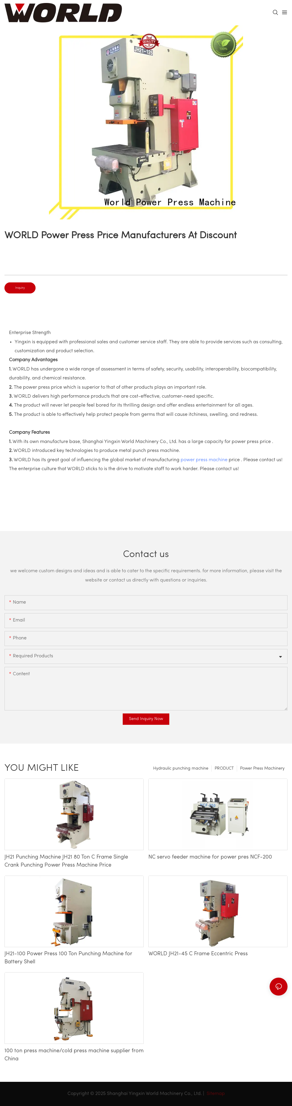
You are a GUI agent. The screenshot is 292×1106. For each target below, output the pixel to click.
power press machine (204, 460)
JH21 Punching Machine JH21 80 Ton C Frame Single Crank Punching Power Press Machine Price (66, 861)
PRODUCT (224, 768)
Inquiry (20, 288)
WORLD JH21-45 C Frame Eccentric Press (198, 954)
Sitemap (215, 1093)
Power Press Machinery (262, 768)
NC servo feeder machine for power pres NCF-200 (210, 857)
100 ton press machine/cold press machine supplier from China (74, 1055)
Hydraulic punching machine (180, 768)
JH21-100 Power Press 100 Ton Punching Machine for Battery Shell (68, 958)
